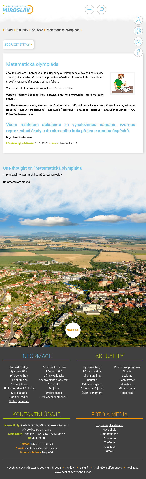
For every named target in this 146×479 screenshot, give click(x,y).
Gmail (138, 41)
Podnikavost (127, 380)
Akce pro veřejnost (92, 388)
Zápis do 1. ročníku (54, 367)
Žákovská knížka (54, 375)
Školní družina (19, 380)
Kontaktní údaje (19, 367)
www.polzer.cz (82, 471)
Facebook (138, 52)
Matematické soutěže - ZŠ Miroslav (40, 174)
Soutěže (37, 30)
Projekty (54, 388)
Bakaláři (138, 31)
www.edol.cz (62, 471)
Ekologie (127, 375)
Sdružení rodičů (18, 397)
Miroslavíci (127, 384)
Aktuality (22, 30)
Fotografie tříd (109, 433)
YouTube (109, 442)
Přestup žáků (54, 371)
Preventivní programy (127, 367)
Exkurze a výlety (92, 384)
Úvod (9, 30)
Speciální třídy (19, 371)
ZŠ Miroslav (21, 9)
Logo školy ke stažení (109, 425)
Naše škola (109, 429)
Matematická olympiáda (63, 30)
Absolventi (127, 392)
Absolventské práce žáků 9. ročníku (54, 382)
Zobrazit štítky (17, 44)
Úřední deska (54, 392)
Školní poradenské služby (19, 388)
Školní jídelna (19, 384)
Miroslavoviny (127, 388)
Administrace (138, 20)
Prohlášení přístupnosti (54, 397)
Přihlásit (70, 467)
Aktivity (126, 371)
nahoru (73, 328)
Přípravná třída (19, 375)
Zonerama (109, 438)
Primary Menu (126, 9)
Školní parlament (19, 401)
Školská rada (19, 392)
